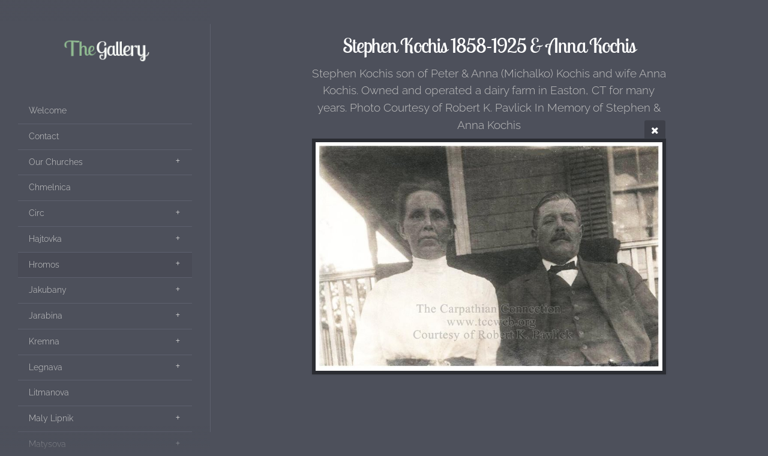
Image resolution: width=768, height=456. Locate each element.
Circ (36, 213)
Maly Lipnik (51, 418)
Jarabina (45, 315)
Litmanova (49, 392)
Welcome (48, 110)
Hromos (44, 264)
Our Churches (56, 162)
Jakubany (48, 290)
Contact (44, 136)
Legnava (45, 367)
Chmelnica (50, 187)
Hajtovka (45, 239)
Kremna (44, 341)
